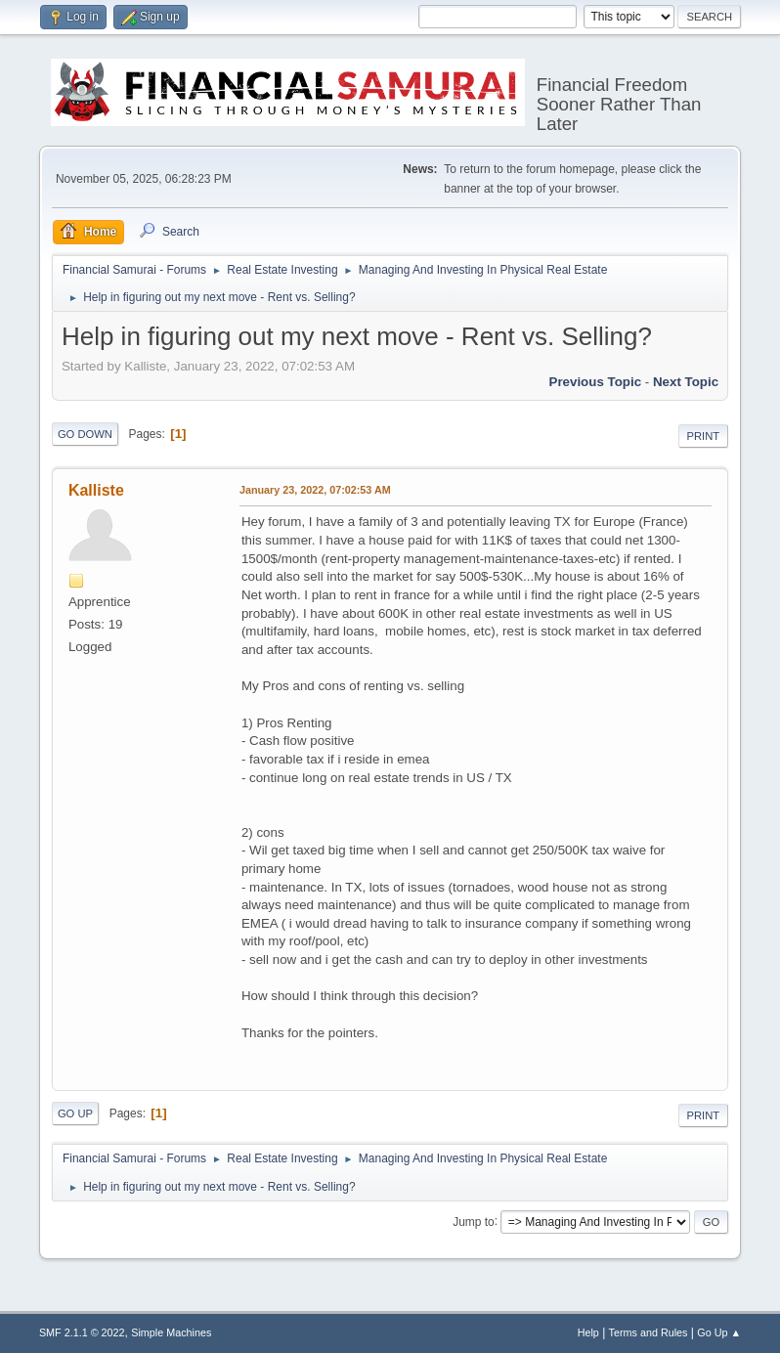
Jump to (474, 1221)
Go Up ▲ (719, 1332)
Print (703, 436)
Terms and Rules (648, 1332)
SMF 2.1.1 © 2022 (82, 1332)
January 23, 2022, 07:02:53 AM (315, 490)
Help (588, 1332)
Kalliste (96, 490)
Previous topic (595, 381)
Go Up (75, 1113)
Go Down (85, 434)
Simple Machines (171, 1332)
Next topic (685, 381)
